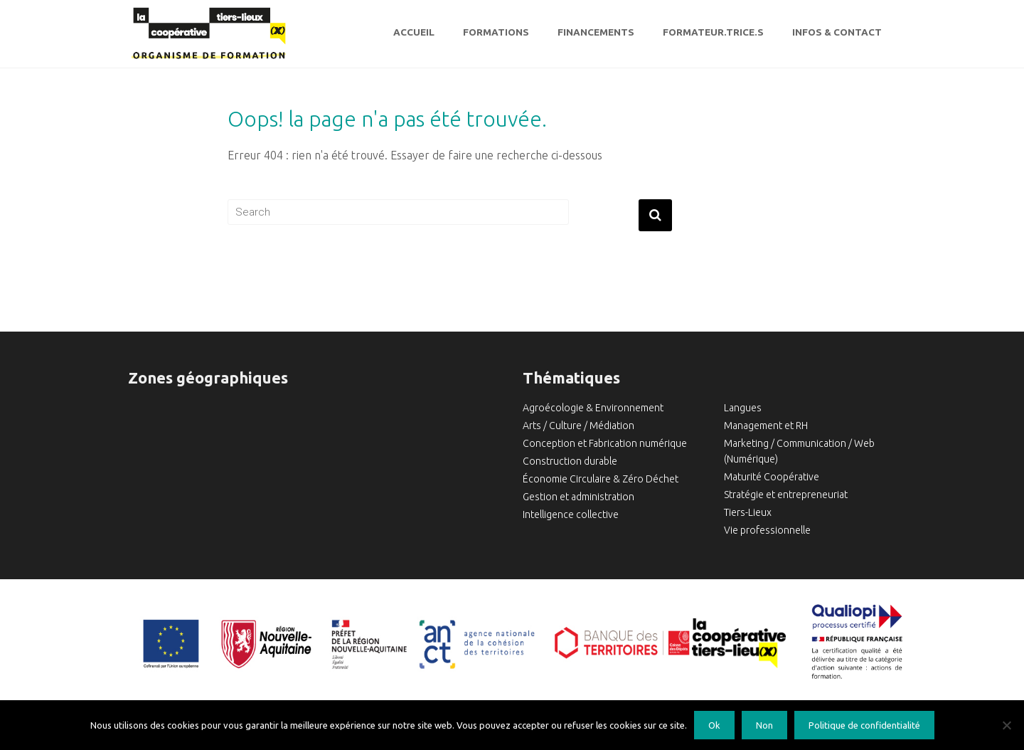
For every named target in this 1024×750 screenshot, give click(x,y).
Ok (714, 725)
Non (764, 725)
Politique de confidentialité (864, 725)
